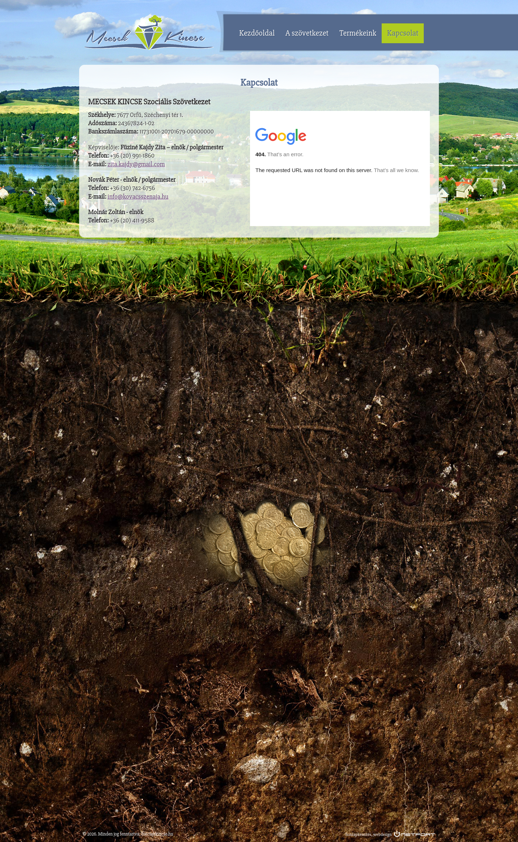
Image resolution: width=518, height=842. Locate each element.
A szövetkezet (307, 33)
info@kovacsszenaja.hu (138, 197)
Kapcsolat (402, 33)
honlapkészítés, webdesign (369, 834)
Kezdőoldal (257, 33)
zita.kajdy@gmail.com (136, 164)
